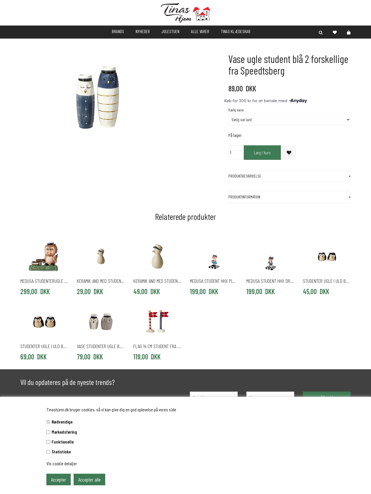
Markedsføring (64, 432)
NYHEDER (143, 31)
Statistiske (61, 451)
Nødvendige (62, 421)
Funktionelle (63, 441)
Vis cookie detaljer (61, 463)
